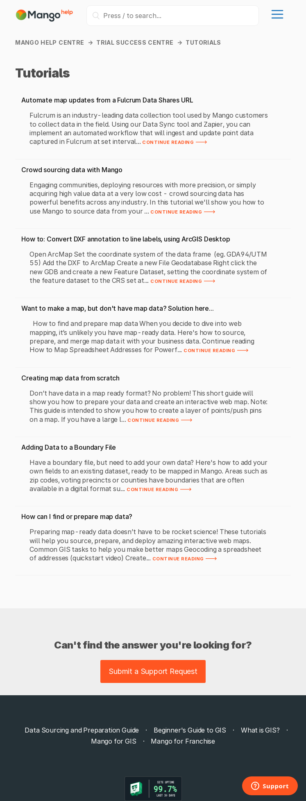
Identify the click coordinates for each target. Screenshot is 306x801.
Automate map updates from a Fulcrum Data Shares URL (107, 100)
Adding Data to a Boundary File (68, 447)
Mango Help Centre (49, 42)
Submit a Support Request (153, 671)
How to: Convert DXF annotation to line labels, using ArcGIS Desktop (125, 239)
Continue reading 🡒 (175, 141)
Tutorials (203, 42)
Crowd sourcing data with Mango (71, 170)
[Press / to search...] (172, 15)
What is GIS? (260, 730)
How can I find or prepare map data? (76, 516)
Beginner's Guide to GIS (190, 730)
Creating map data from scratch (70, 378)
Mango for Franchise (183, 741)
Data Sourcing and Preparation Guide (82, 730)
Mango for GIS (113, 741)
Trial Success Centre (134, 42)
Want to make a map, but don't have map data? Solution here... (117, 308)
